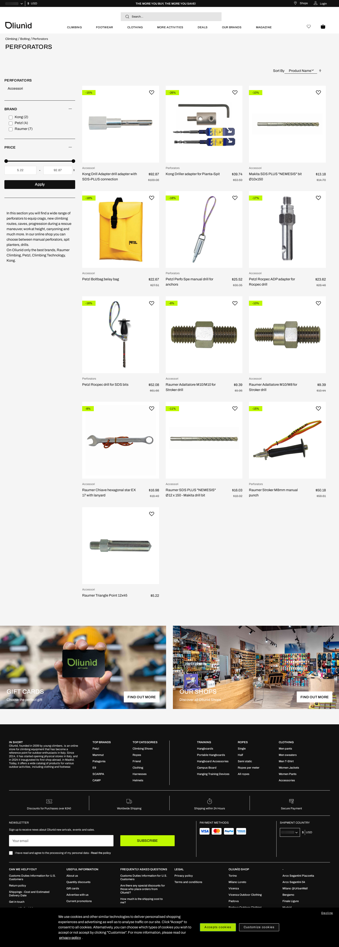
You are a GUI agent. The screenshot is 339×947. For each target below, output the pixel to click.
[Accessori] (41, 88)
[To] (57, 170)
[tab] (39, 123)
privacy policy (70, 938)
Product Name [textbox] (300, 71)
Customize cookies (259, 927)
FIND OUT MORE (142, 697)
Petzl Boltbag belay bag (100, 279)
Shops (304, 3)
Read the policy (101, 853)
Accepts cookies (217, 927)
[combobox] (171, 16)
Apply (40, 184)
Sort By (278, 71)
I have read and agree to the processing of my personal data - (63, 853)
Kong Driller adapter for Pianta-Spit (193, 174)
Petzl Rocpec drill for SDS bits (105, 384)
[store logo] (32, 25)
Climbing (11, 39)
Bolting (25, 39)
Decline (327, 913)
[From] (20, 170)
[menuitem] (74, 29)
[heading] (39, 109)
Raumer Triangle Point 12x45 (104, 595)
